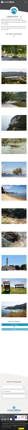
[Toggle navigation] (25, 2)
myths (2, 28)
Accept (21, 428)
